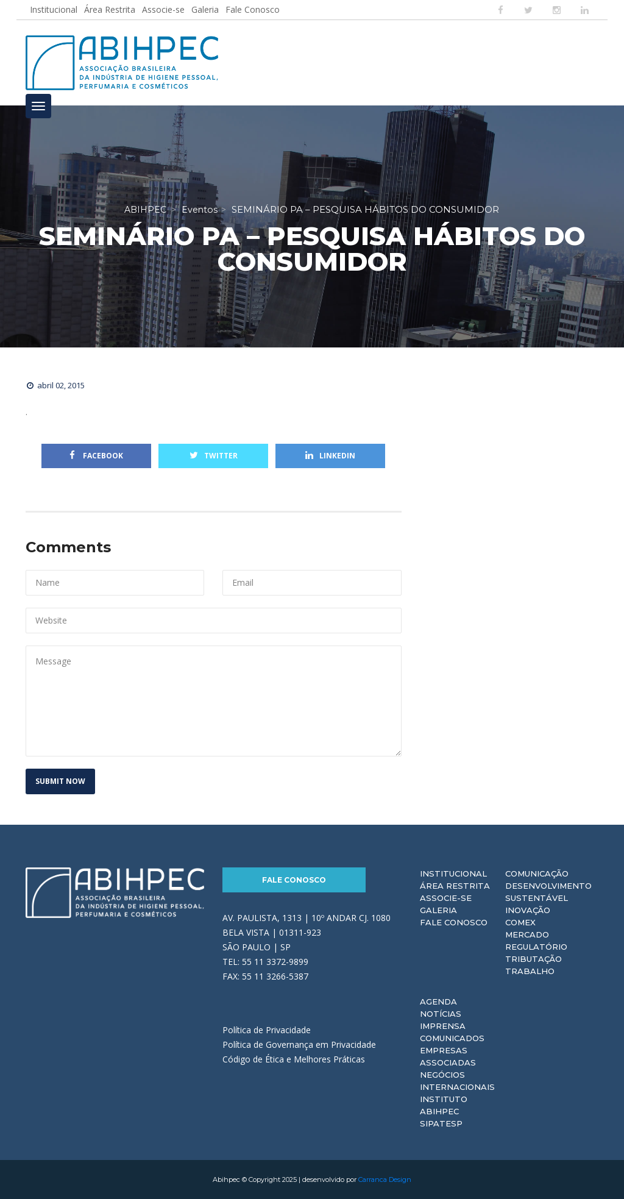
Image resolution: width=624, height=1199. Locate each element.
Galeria (205, 9)
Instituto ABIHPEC (443, 1105)
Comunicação (537, 873)
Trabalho (530, 971)
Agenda (438, 1001)
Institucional (53, 9)
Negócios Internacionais (457, 1081)
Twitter (214, 455)
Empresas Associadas (448, 1056)
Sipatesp (441, 1123)
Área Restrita (109, 9)
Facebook (96, 455)
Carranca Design (384, 1179)
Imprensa (443, 1026)
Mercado (527, 934)
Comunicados (452, 1038)
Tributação (533, 959)
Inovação (527, 910)
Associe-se (163, 9)
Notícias (440, 1014)
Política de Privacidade (266, 1030)
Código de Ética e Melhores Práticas (293, 1059)
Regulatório (536, 947)
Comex (520, 922)
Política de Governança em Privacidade (299, 1044)
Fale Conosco (252, 9)
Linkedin (330, 455)
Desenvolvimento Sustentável (548, 892)
